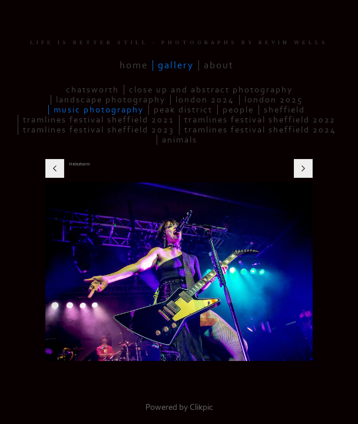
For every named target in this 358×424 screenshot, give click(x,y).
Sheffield (284, 110)
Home (134, 65)
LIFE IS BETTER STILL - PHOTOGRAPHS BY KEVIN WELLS (179, 42)
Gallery (176, 65)
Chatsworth (92, 90)
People (238, 110)
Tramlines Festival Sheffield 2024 (260, 130)
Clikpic (201, 407)
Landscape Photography (110, 100)
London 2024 (204, 100)
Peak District (183, 110)
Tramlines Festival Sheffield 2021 (98, 120)
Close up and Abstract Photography (211, 90)
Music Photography (99, 110)
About (219, 65)
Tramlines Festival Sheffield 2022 (260, 120)
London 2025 (273, 100)
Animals (179, 140)
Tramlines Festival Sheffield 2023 (98, 130)
